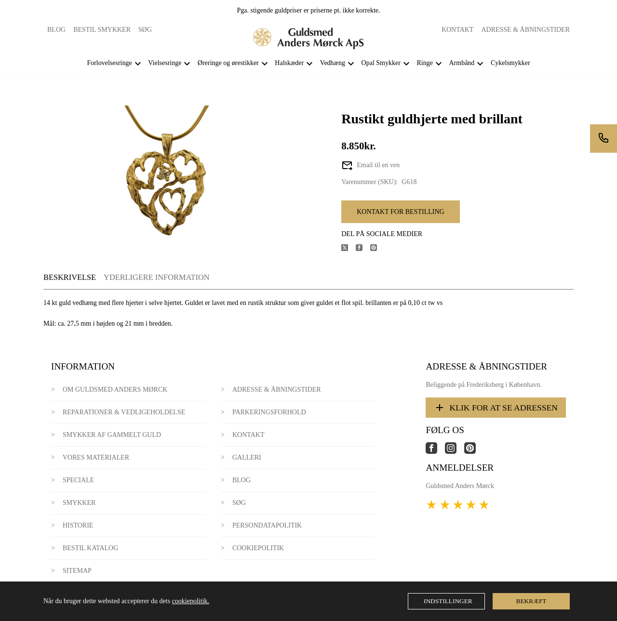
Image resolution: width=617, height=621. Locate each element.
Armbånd (461, 62)
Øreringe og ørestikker (228, 62)
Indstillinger (448, 601)
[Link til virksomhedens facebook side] (435, 451)
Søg (145, 29)
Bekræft (531, 601)
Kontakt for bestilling (400, 211)
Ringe (424, 62)
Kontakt (458, 29)
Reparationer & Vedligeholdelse (124, 412)
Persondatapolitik (267, 525)
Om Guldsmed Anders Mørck (115, 389)
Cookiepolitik (258, 548)
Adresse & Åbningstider (525, 29)
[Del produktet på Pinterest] (377, 248)
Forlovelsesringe (109, 62)
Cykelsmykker (510, 62)
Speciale (78, 480)
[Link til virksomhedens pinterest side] (473, 451)
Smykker (79, 502)
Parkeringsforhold (269, 412)
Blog (56, 29)
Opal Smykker (381, 62)
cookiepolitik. (190, 601)
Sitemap (77, 570)
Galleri (246, 457)
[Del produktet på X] (348, 248)
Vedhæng (332, 62)
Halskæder (289, 62)
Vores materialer (96, 457)
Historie (78, 525)
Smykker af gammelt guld (112, 434)
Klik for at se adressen (496, 407)
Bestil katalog (90, 548)
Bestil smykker (102, 29)
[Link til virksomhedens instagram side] (454, 451)
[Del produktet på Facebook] (363, 248)
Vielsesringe (164, 62)
